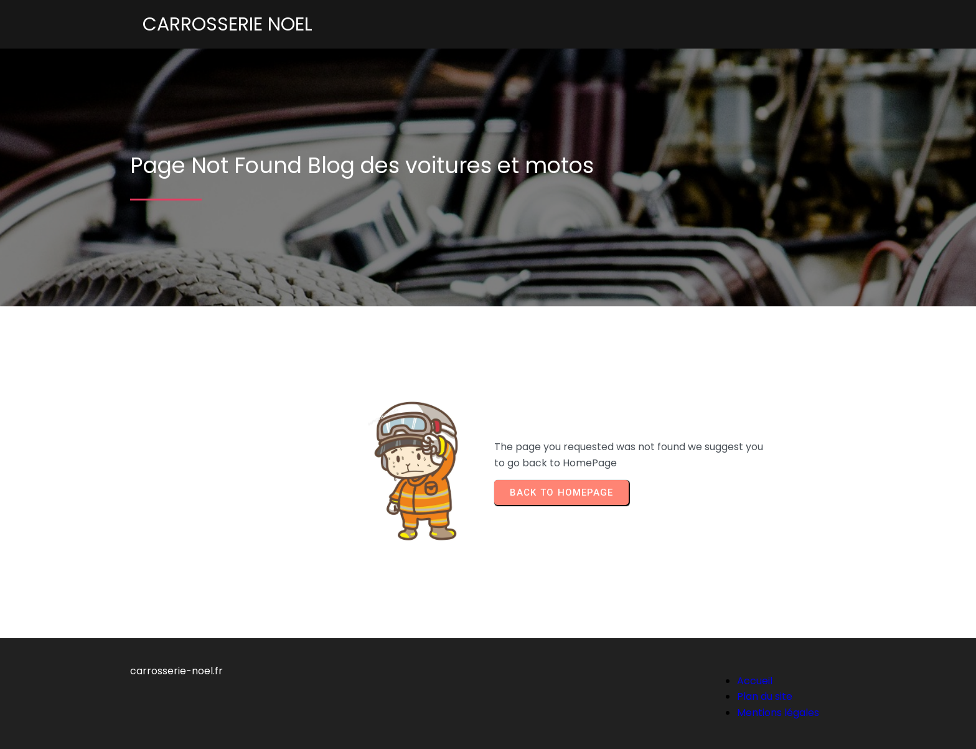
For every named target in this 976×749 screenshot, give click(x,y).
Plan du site (764, 696)
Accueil (754, 681)
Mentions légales (778, 712)
